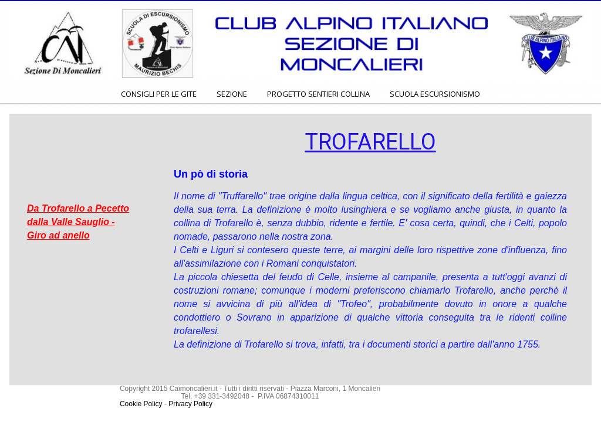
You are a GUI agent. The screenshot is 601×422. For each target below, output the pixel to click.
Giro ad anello (58, 235)
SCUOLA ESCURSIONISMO (435, 94)
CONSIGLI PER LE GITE (159, 94)
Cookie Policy (141, 404)
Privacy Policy (190, 404)
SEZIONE (232, 94)
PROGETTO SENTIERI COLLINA (318, 94)
